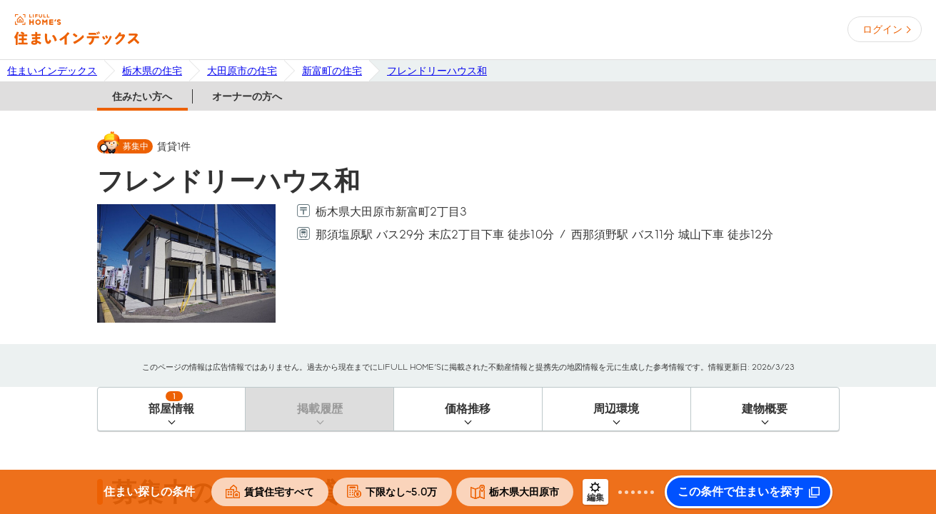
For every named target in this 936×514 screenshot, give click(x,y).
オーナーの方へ (247, 96)
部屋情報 (171, 403)
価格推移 (467, 408)
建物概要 (764, 408)
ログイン (882, 29)
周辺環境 (616, 408)
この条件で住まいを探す (740, 492)
